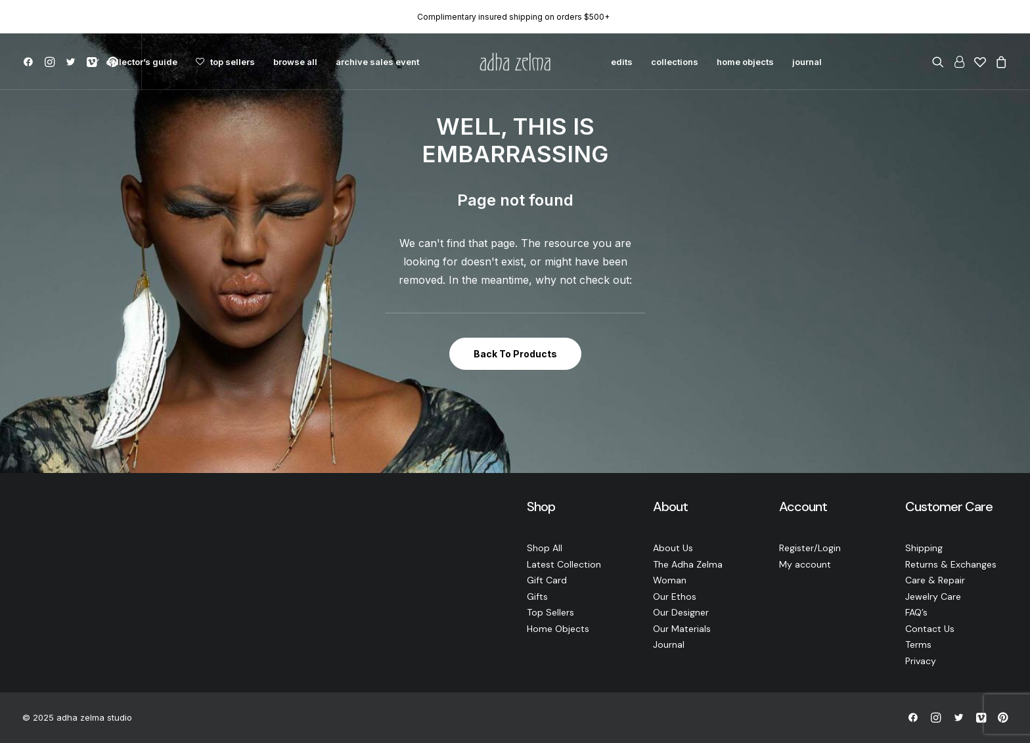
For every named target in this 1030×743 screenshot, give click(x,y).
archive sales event (377, 61)
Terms (918, 644)
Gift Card (547, 580)
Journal (668, 644)
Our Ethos (674, 596)
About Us (673, 548)
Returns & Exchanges (950, 564)
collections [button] (674, 61)
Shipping (924, 548)
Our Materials (682, 629)
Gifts (537, 596)
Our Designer (681, 612)
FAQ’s (916, 612)
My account (805, 564)
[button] (30, 62)
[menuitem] (30, 62)
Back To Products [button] (515, 353)
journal (807, 61)
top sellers (232, 61)
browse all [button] (295, 61)
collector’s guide (141, 61)
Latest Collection (564, 564)
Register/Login (810, 548)
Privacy (920, 661)
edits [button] (622, 61)
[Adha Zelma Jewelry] (515, 61)
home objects (745, 61)
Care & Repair (935, 580)
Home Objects (558, 629)
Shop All (544, 548)
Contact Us (929, 629)
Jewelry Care (933, 596)
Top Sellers (550, 612)
